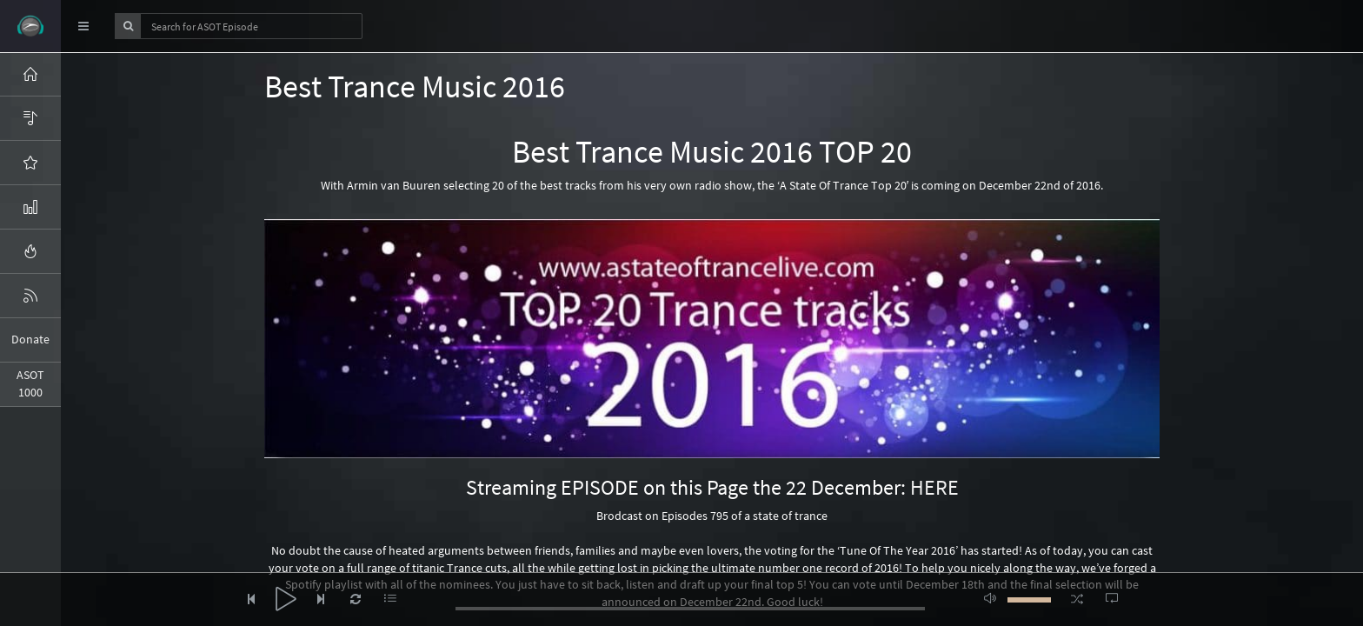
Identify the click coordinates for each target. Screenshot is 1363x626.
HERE (934, 487)
